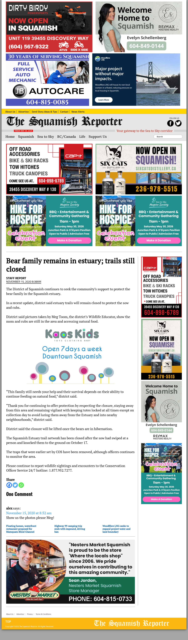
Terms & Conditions (43, 614)
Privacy (30, 614)
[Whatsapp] (21, 485)
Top (8, 621)
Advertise (20, 614)
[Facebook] (9, 485)
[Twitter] (15, 485)
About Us (9, 614)
